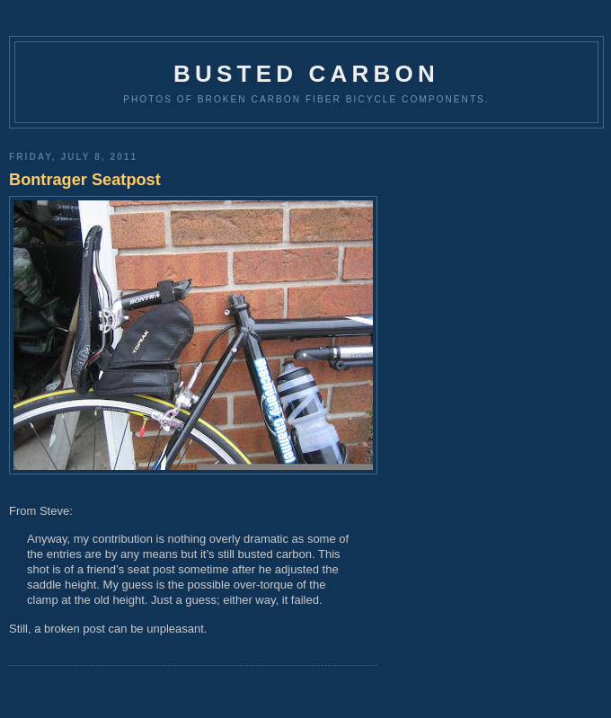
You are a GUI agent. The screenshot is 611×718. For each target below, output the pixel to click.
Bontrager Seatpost (85, 180)
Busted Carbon (306, 73)
